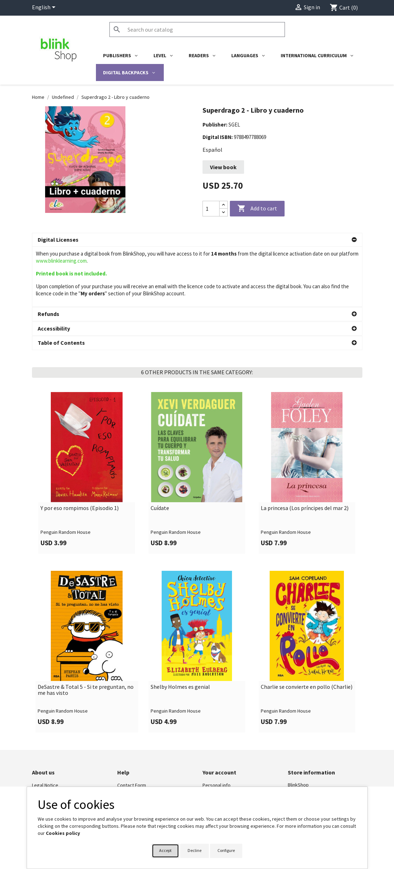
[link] (87, 472)
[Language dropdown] (45, 8)
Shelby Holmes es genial (180, 686)
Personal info (217, 785)
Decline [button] (194, 850)
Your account (219, 771)
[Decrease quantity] (223, 212)
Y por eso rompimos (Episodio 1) (80, 507)
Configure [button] (226, 850)
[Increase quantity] (223, 205)
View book (223, 167)
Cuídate (160, 507)
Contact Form (131, 785)
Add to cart (257, 208)
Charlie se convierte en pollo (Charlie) (306, 686)
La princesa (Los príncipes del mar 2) (305, 507)
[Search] (197, 29)
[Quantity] (211, 208)
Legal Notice (45, 785)
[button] (197, 240)
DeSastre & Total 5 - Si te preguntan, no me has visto (86, 689)
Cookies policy (63, 833)
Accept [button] (165, 850)
